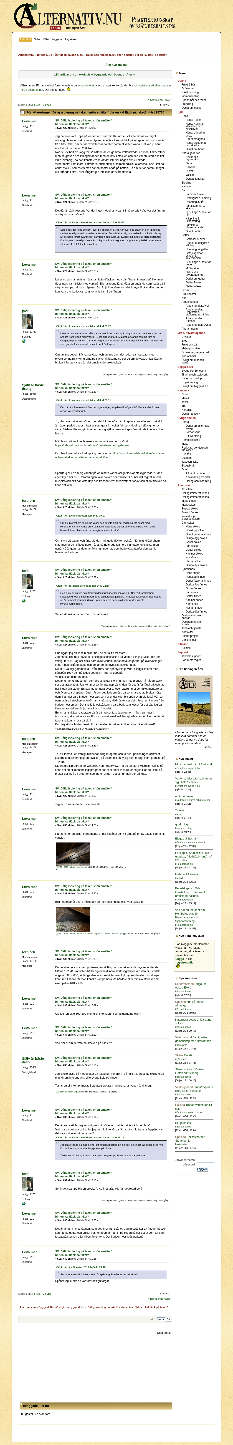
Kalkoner (191, 167)
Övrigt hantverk (191, 413)
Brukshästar (189, 294)
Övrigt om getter (195, 278)
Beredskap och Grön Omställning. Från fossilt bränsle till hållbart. (190, 892)
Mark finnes (189, 500)
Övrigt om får (193, 231)
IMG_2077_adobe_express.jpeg (72, 867)
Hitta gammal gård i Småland (193, 764)
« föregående (155, 99)
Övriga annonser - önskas (192, 617)
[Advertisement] (95, 1368)
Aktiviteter (188, 489)
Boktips (186, 648)
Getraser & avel (195, 239)
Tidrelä (179, 810)
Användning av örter (198, 477)
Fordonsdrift (193, 432)
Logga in (181, 959)
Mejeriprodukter (191, 348)
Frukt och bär (190, 344)
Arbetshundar (190, 301)
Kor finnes (192, 603)
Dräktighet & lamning (198, 198)
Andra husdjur (190, 328)
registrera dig (184, 962)
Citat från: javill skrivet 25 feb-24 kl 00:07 (80, 515)
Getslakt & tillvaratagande (194, 273)
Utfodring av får (195, 202)
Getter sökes (193, 286)
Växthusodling (190, 92)
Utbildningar (189, 639)
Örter (185, 469)
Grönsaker (188, 88)
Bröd (184, 340)
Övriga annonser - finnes (192, 623)
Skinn (185, 394)
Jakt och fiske (190, 461)
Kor (184, 298)
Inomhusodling (190, 96)
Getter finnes (193, 282)
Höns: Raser (193, 119)
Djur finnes (188, 569)
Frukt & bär (188, 84)
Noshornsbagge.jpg (66, 1092)
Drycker (186, 336)
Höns (185, 116)
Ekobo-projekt (190, 636)
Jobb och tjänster (192, 628)
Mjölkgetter (192, 268)
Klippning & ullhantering (193, 220)
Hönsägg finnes (195, 576)
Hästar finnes (194, 607)
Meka (185, 443)
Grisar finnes (193, 588)
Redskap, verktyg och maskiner (195, 449)
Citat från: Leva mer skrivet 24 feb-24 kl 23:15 (83, 400)
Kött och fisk (189, 356)
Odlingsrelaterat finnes (195, 493)
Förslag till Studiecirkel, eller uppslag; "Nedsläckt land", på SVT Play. (193, 856)
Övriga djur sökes (196, 565)
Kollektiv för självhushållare (191, 517)
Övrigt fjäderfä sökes (198, 534)
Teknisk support (191, 656)
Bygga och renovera (194, 370)
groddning (181, 824)
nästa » (168, 99)
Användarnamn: (185, 1160)
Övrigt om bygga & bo (195, 386)
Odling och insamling (198, 481)
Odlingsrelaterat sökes (195, 497)
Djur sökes (188, 522)
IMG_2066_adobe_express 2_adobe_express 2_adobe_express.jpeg (90, 934)
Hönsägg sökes (195, 530)
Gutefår (184, 1055)
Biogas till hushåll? (187, 838)
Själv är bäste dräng (33, 387)
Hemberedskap (191, 439)
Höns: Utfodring (195, 132)
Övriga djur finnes (196, 611)
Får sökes (192, 545)
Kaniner (186, 186)
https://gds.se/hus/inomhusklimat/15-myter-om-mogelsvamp (92, 445)
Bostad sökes (190, 508)
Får (184, 190)
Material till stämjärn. (188, 874)
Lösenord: (189, 1164)
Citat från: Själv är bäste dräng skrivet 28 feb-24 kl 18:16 (90, 1137)
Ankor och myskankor (192, 158)
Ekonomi (187, 457)
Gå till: (153, 1319)
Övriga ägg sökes (196, 538)
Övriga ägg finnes (196, 584)
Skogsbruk (188, 465)
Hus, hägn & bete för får (198, 213)
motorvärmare (184, 796)
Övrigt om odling (191, 107)
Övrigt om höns (195, 149)
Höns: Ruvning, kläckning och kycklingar (195, 126)
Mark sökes (188, 504)
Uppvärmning (190, 382)
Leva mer (29, 121)
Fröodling (187, 104)
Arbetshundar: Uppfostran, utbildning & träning (197, 312)
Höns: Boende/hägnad (195, 138)
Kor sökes (192, 557)
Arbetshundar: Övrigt (198, 324)
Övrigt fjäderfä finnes (198, 580)
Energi (186, 422)
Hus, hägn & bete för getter (198, 263)
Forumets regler (191, 660)
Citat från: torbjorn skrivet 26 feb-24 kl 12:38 (82, 585)
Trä (184, 406)
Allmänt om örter (196, 473)
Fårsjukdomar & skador (195, 207)
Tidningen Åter (76, 28)
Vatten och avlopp (192, 378)
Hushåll (186, 454)
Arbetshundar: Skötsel (194, 320)
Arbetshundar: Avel (197, 305)
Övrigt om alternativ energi (197, 427)
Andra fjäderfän (191, 153)
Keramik (187, 409)
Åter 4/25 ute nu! (116, 64)
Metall (185, 398)
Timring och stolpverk (195, 374)
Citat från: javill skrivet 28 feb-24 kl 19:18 (80, 1267)
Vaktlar (190, 175)
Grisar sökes (193, 542)
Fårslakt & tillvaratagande (194, 226)
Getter (185, 235)
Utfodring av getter (197, 249)
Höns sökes (193, 526)
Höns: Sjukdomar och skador (196, 144)
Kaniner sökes (194, 553)
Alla (38, 104)
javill (26, 311)
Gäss (189, 163)
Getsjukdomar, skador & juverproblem (194, 256)
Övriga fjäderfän (195, 178)
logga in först (86, 85)
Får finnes (192, 592)
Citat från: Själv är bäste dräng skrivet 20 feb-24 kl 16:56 (90, 222)
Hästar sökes (194, 561)
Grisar (185, 290)
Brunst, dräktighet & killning (198, 244)
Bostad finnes (190, 512)
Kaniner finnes (194, 600)
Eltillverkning (193, 436)
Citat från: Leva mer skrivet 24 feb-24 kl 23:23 (83, 326)
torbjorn (28, 500)
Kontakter (187, 632)
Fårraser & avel (195, 194)
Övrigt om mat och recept (193, 361)
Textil (185, 402)
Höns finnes (193, 573)
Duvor (189, 171)
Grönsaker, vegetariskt (195, 352)
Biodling (186, 182)
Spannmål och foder (194, 100)
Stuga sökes (183, 1123)
